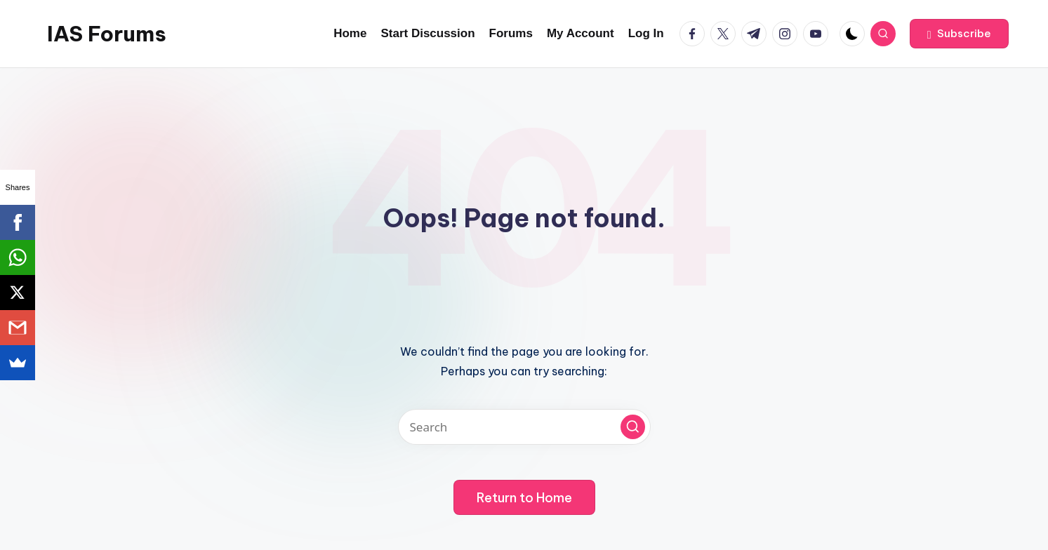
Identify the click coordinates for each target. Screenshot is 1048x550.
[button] (959, 33)
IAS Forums (106, 33)
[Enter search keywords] (524, 427)
